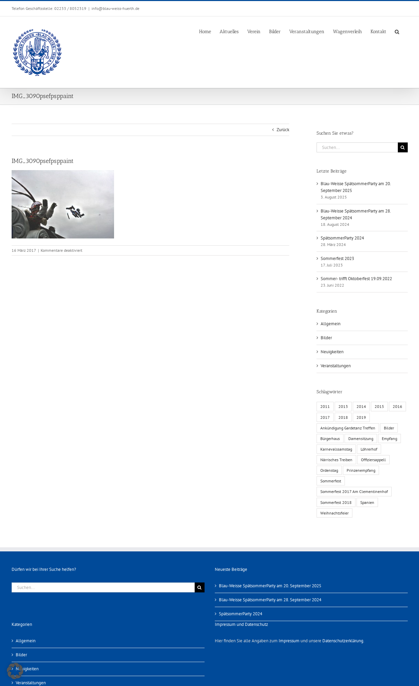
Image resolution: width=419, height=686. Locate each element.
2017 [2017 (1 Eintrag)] (325, 417)
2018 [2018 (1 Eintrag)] (343, 417)
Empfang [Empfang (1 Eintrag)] (389, 438)
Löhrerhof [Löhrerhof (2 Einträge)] (369, 449)
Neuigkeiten (332, 352)
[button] (397, 31)
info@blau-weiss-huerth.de (115, 8)
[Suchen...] (357, 147)
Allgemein (330, 324)
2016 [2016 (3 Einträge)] (397, 406)
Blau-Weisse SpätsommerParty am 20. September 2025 (270, 586)
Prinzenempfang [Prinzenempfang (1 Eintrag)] (361, 470)
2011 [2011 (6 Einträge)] (325, 406)
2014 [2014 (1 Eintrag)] (361, 406)
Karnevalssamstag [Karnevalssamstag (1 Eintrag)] (336, 449)
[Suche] (403, 147)
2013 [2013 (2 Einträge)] (343, 406)
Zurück (283, 130)
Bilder (326, 338)
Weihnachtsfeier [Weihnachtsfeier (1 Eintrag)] (334, 513)
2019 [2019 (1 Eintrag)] (361, 417)
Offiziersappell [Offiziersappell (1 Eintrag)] (373, 459)
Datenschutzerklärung (342, 641)
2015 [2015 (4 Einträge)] (379, 406)
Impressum (289, 641)
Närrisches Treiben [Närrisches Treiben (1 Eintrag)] (336, 459)
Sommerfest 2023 (337, 258)
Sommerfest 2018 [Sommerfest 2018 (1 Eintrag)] (336, 502)
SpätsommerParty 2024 (342, 238)
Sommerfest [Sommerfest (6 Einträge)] (330, 480)
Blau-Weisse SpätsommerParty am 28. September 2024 (270, 600)
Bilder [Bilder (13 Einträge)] (389, 427)
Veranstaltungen (336, 366)
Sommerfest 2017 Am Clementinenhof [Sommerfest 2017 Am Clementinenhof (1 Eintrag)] (354, 491)
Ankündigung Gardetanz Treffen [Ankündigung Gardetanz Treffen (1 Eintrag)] (347, 427)
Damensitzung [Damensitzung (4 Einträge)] (360, 438)
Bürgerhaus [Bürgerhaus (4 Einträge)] (330, 438)
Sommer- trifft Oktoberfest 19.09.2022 (356, 279)
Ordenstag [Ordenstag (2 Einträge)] (329, 470)
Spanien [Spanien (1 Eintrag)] (367, 502)
